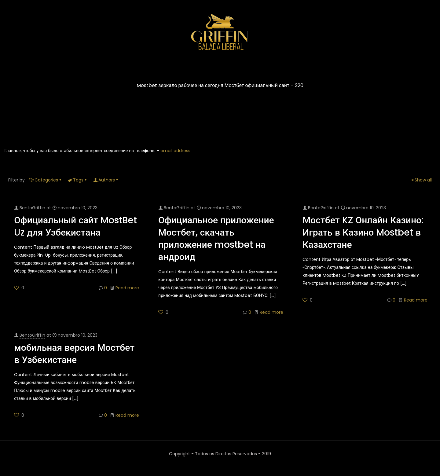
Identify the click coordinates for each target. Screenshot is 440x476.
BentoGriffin (32, 208)
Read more (127, 288)
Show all (421, 180)
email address (175, 151)
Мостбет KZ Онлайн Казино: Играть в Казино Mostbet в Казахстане (363, 232)
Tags (78, 180)
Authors (106, 180)
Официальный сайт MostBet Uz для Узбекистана (75, 226)
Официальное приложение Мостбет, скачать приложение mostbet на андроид (216, 238)
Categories (45, 180)
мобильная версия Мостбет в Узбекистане (74, 353)
